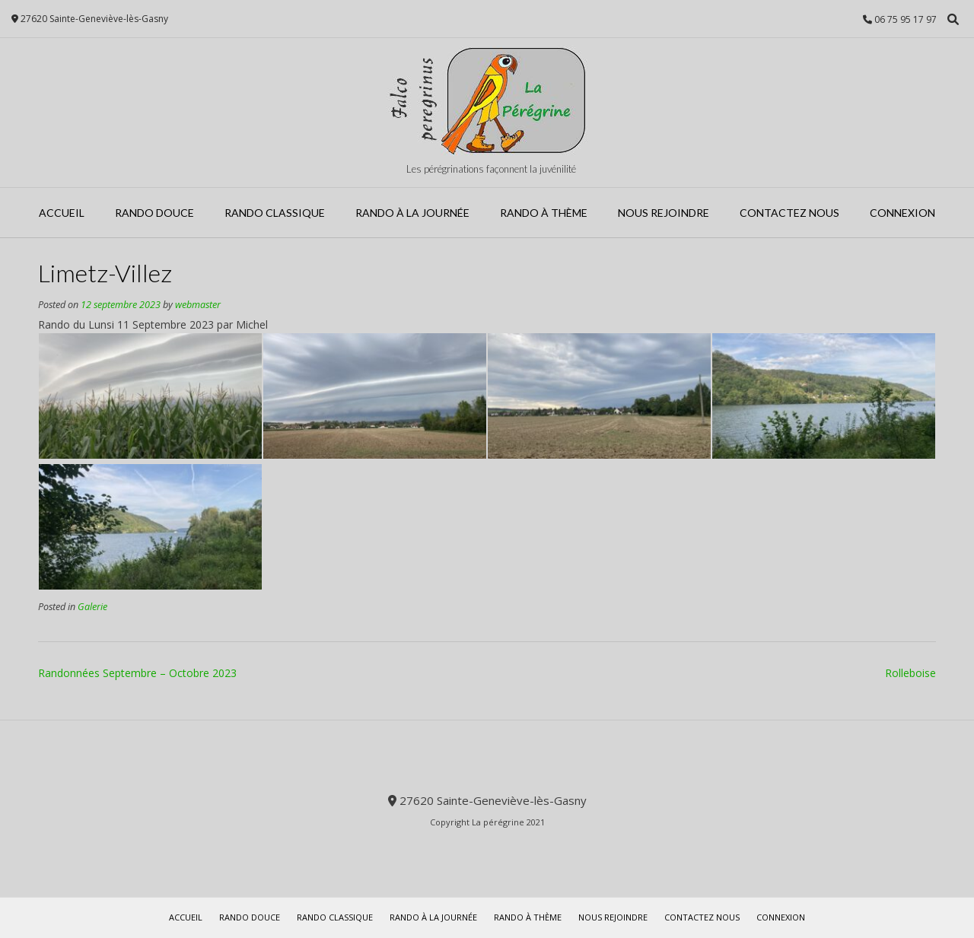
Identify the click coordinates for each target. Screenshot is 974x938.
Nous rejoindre (663, 212)
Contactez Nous (789, 212)
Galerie (92, 606)
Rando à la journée (412, 212)
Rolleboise (910, 673)
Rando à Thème (543, 212)
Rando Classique (274, 212)
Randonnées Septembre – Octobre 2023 (137, 673)
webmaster (198, 304)
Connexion (902, 212)
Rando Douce (154, 212)
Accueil (61, 212)
